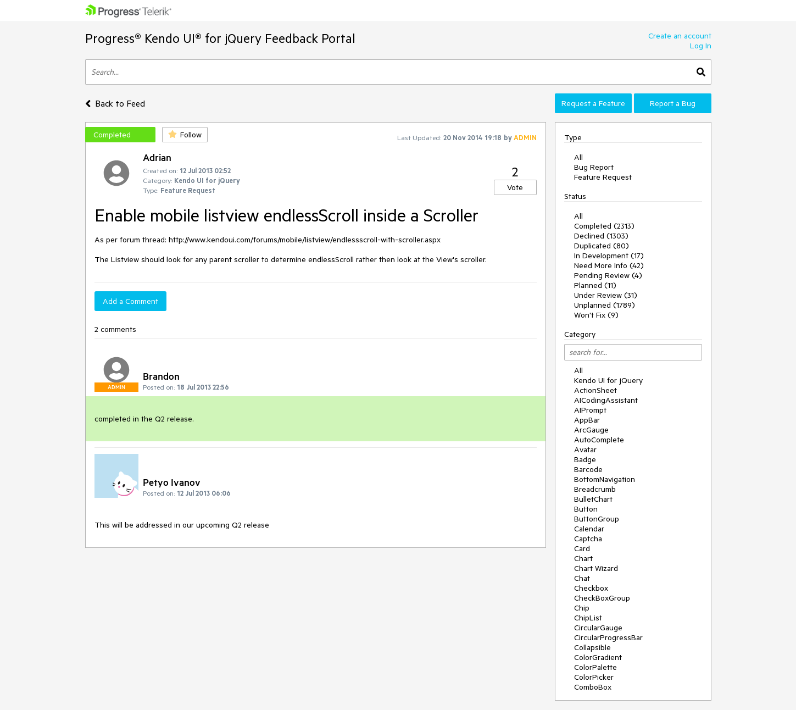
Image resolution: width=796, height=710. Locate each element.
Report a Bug (672, 103)
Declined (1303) (601, 236)
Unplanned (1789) (604, 305)
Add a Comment (130, 301)
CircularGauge (598, 628)
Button (586, 509)
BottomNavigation (604, 479)
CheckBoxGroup (602, 598)
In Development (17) (609, 255)
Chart (583, 558)
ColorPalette (595, 667)
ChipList (588, 618)
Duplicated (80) (601, 246)
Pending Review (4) (608, 275)
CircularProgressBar (608, 637)
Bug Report (594, 167)
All (578, 157)
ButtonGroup (596, 519)
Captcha (588, 538)
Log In (700, 46)
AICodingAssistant (606, 400)
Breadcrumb (595, 489)
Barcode (588, 469)
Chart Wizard (596, 568)
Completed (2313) (604, 226)
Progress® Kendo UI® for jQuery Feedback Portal (220, 38)
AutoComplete (599, 440)
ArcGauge (591, 430)
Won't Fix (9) (596, 315)
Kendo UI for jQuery (608, 380)
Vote (515, 187)
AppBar (587, 420)
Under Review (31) (605, 295)
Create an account (679, 36)
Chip (581, 608)
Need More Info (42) (609, 265)
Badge (585, 459)
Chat (582, 578)
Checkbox (591, 588)
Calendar (589, 529)
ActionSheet (595, 390)
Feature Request (603, 177)
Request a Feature (593, 103)
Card (582, 548)
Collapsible (592, 647)
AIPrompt (590, 410)
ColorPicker (594, 677)
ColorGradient (598, 657)
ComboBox (592, 687)
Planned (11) (595, 285)
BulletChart (593, 499)
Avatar (585, 449)
